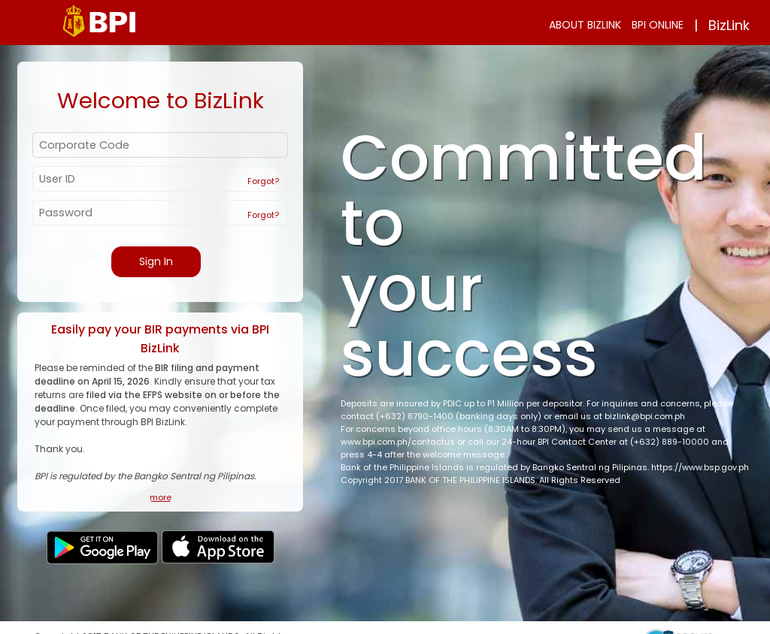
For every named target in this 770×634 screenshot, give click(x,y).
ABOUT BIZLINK (585, 24)
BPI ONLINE (658, 24)
